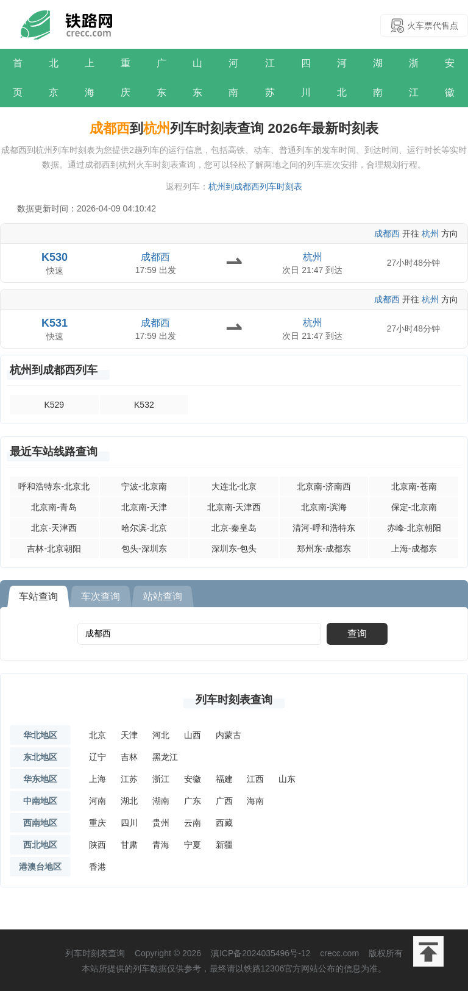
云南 (192, 823)
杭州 (430, 233)
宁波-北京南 (144, 486)
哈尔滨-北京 (144, 528)
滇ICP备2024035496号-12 (260, 953)
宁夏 (192, 845)
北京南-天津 (144, 507)
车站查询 (38, 596)
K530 (54, 257)
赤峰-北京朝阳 (414, 528)
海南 (255, 801)
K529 (54, 405)
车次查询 (100, 596)
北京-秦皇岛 (234, 528)
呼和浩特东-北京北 (54, 486)
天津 (129, 735)
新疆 (224, 845)
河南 (233, 78)
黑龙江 (165, 757)
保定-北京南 (414, 507)
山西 (192, 735)
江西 (255, 779)
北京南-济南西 (324, 486)
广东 (161, 78)
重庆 (125, 78)
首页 (18, 78)
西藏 (224, 823)
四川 (306, 78)
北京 (53, 78)
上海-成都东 (414, 548)
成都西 (387, 233)
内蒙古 (228, 735)
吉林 (129, 757)
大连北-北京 (234, 486)
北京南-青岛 (54, 507)
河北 (342, 78)
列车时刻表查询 (234, 700)
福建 (224, 779)
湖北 (129, 801)
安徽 (450, 78)
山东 (197, 78)
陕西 (97, 845)
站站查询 (162, 596)
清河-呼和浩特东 (323, 528)
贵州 (160, 823)
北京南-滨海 (324, 507)
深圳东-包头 (234, 548)
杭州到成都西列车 (54, 370)
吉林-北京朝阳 (54, 548)
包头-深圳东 (144, 548)
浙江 (414, 78)
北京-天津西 (54, 528)
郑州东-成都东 (324, 548)
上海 (89, 78)
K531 (54, 323)
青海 (160, 845)
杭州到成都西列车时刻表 (255, 186)
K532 (144, 405)
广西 (224, 801)
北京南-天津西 (234, 507)
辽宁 (97, 757)
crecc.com (339, 953)
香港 (97, 867)
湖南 (378, 78)
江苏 (270, 78)
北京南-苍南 (414, 486)
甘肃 (129, 845)
